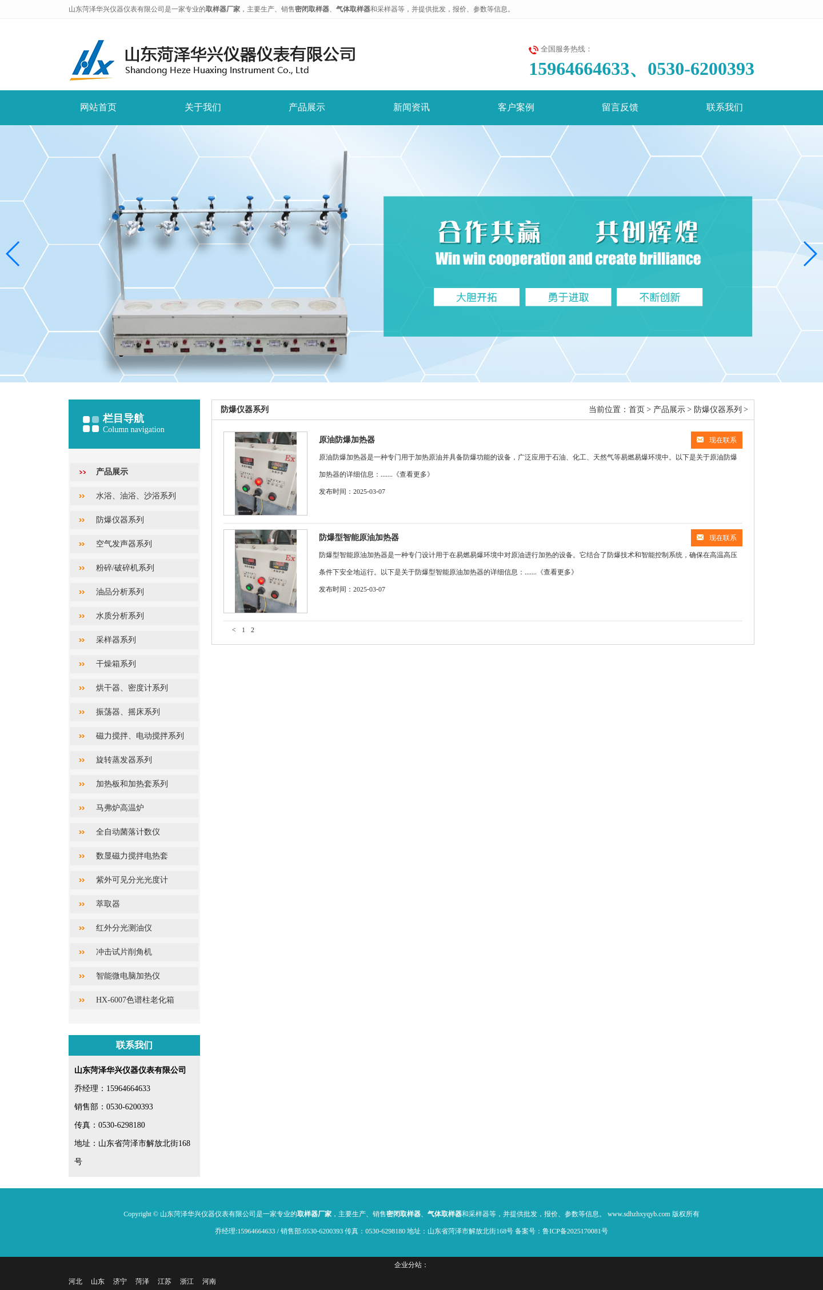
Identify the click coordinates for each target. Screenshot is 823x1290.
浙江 (187, 1281)
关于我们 (203, 107)
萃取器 (108, 904)
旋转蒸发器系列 (124, 760)
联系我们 (724, 107)
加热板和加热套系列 (132, 784)
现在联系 (717, 440)
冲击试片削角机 (124, 952)
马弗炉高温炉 (120, 808)
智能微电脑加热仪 (128, 976)
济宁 (120, 1281)
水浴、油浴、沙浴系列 (136, 496)
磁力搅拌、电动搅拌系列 (140, 736)
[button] (809, 253)
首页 (637, 409)
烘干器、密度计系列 (132, 688)
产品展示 (307, 107)
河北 (75, 1281)
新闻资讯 (411, 107)
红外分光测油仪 (124, 928)
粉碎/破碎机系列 (125, 568)
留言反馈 (620, 107)
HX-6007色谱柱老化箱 (135, 1000)
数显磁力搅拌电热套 (132, 856)
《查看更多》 (413, 474)
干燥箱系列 (116, 664)
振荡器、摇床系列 (128, 712)
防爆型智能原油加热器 (359, 537)
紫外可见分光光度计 (132, 880)
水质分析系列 (120, 616)
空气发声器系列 (124, 544)
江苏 (164, 1281)
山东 (98, 1281)
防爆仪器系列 (120, 520)
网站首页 (98, 107)
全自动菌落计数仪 (128, 832)
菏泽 (142, 1281)
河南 (209, 1281)
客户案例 (516, 107)
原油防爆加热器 (347, 440)
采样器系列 (116, 640)
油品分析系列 (120, 592)
